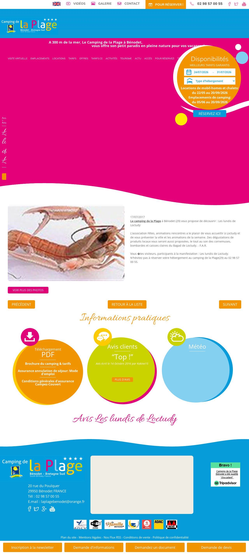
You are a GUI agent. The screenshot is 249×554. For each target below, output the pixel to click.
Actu (138, 58)
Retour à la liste (127, 304)
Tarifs (72, 58)
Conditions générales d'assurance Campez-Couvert (48, 382)
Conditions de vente (137, 537)
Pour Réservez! (164, 58)
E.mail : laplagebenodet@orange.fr (56, 501)
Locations (58, 58)
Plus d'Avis (122, 379)
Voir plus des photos (28, 290)
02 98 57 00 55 (210, 3)
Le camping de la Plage (145, 221)
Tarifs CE (97, 58)
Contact (132, 3)
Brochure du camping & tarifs (48, 363)
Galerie (105, 3)
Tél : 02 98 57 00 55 (43, 496)
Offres (83, 58)
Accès (148, 58)
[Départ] (225, 72)
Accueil (5, 118)
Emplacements (40, 58)
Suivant (230, 304)
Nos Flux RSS (112, 537)
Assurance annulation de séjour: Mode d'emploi (48, 372)
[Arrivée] (202, 72)
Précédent (21, 304)
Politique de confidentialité (171, 537)
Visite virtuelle (17, 58)
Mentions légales (90, 537)
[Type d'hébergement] (209, 81)
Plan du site (68, 537)
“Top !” (122, 356)
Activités (111, 58)
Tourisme (126, 58)
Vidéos (79, 3)
